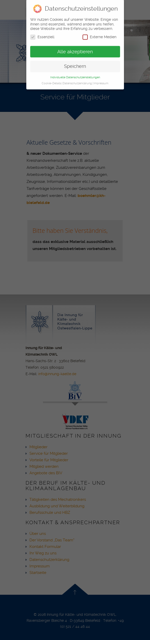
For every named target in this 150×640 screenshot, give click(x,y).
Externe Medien (99, 34)
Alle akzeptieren (75, 49)
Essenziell (42, 34)
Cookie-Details (51, 81)
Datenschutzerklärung (77, 81)
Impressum (100, 81)
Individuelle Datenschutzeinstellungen (75, 75)
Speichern (75, 64)
